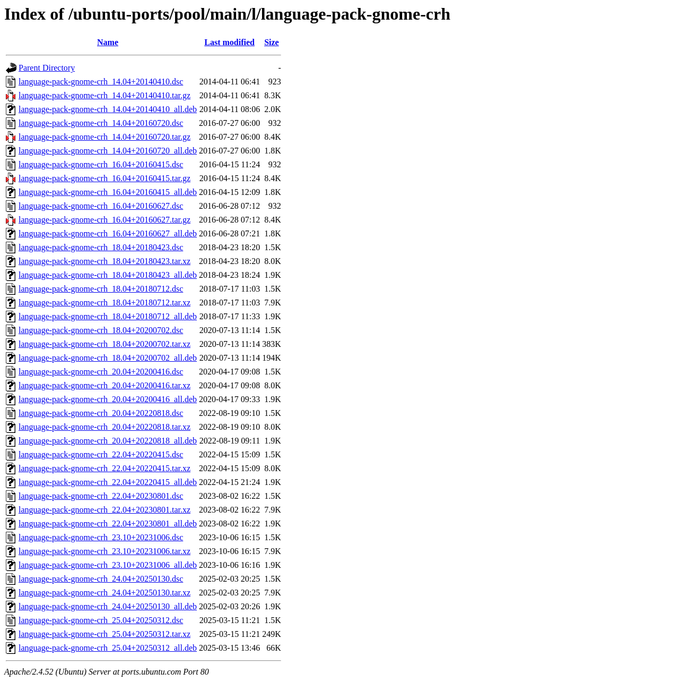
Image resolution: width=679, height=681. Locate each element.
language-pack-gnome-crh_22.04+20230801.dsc (101, 495)
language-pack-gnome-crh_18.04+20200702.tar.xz (104, 343)
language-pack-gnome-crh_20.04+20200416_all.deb (108, 399)
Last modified (229, 42)
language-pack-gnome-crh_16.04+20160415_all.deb (108, 192)
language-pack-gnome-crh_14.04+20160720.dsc (101, 122)
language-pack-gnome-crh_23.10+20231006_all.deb (108, 564)
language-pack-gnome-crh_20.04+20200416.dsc (101, 371)
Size (271, 42)
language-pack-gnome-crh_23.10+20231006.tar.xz (104, 551)
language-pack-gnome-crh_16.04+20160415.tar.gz (104, 178)
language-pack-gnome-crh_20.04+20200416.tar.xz (104, 385)
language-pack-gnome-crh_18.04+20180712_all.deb (108, 316)
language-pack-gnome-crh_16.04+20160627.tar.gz (104, 219)
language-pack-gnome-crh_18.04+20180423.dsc (101, 247)
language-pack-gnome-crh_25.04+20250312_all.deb (108, 647)
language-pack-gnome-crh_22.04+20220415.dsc (101, 454)
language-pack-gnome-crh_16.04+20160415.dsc (101, 164)
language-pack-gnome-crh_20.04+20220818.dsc (101, 413)
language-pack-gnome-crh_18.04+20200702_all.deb (108, 357)
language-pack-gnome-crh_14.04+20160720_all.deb (108, 150)
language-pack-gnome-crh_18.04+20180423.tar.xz (104, 261)
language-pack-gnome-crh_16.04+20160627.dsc (101, 205)
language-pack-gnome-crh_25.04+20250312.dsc (101, 620)
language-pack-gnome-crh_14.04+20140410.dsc (101, 81)
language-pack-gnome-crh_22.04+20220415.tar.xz (104, 468)
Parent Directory (47, 67)
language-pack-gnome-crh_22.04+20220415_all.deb (108, 482)
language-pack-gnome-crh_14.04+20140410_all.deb (108, 109)
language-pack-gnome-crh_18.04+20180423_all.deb (108, 274)
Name (107, 42)
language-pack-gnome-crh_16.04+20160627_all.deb (108, 233)
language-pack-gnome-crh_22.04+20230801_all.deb (108, 523)
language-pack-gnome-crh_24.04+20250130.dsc (101, 578)
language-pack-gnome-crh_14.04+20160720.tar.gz (104, 136)
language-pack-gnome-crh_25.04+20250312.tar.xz (104, 634)
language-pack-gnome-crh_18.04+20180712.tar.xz (104, 302)
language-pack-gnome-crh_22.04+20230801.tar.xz (104, 509)
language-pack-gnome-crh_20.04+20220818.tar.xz (104, 426)
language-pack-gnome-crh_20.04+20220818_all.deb (108, 440)
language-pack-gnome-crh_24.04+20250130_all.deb (108, 606)
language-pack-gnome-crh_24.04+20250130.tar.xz (104, 592)
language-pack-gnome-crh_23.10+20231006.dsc (101, 537)
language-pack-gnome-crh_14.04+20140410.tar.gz (104, 95)
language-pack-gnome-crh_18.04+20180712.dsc (101, 288)
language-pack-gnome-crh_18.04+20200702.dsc (101, 330)
